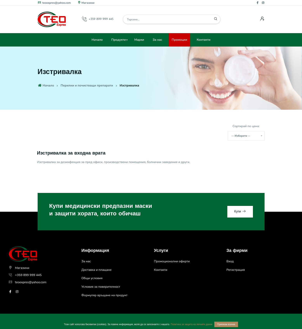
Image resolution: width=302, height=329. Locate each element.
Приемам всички (226, 324)
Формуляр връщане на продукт (104, 295)
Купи (240, 211)
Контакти (203, 40)
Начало (97, 40)
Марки (139, 40)
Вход (230, 261)
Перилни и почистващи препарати (87, 85)
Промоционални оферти (172, 261)
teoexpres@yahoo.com (54, 3)
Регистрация (235, 270)
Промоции (179, 40)
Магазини (85, 3)
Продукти (118, 40)
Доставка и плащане (96, 270)
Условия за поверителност (100, 287)
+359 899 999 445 (101, 19)
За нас (157, 40)
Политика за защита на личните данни (191, 324)
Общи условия (92, 278)
